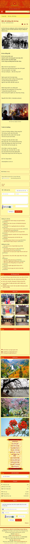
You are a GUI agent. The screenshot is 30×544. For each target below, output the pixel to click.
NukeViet (11, 542)
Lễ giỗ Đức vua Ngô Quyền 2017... (10, 351)
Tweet (3, 185)
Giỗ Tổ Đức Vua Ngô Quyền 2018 (10, 349)
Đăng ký (26, 523)
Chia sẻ (3, 184)
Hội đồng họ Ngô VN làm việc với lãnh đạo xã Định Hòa (14, 279)
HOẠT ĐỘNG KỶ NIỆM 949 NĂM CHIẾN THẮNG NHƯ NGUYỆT (14, 284)
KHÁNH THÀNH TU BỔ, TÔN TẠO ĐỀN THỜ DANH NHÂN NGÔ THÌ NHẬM (15, 286)
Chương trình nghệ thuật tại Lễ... (10, 353)
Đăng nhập (18, 520)
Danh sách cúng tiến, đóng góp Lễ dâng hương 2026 (14, 281)
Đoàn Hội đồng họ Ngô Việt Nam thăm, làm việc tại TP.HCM (15, 277)
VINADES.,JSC (22, 542)
